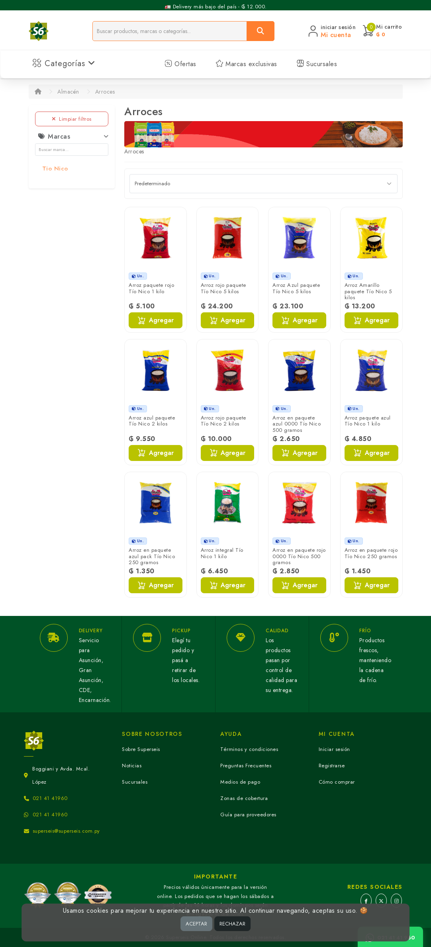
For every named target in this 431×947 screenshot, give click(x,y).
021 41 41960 (50, 798)
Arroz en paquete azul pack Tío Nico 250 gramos (152, 556)
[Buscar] (260, 31)
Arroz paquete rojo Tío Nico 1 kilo (151, 288)
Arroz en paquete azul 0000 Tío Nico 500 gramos (296, 424)
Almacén (68, 92)
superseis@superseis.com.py (66, 831)
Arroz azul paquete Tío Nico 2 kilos (152, 421)
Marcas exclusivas (246, 64)
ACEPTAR (196, 923)
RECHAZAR (232, 923)
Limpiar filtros (72, 119)
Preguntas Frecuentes (245, 765)
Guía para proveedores (248, 814)
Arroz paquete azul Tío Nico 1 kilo (368, 421)
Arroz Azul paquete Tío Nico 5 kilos (296, 288)
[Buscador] (169, 31)
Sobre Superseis (141, 749)
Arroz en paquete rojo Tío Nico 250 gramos (371, 553)
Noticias (131, 765)
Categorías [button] (64, 63)
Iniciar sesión (334, 749)
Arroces (105, 92)
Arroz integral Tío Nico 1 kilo (222, 553)
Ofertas (180, 64)
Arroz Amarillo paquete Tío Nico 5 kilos (368, 291)
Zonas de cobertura (244, 798)
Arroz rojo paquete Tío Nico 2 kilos (223, 421)
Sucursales (316, 64)
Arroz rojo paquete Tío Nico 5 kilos (223, 288)
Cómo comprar (337, 782)
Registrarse (332, 765)
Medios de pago (240, 782)
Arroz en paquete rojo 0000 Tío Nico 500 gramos (299, 556)
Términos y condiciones (249, 749)
